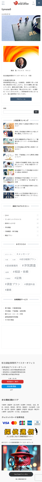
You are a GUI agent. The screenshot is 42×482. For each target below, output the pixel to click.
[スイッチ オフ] (33, 3)
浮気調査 (22, 227)
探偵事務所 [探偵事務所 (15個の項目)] (12, 265)
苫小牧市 (16, 405)
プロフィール (21, 99)
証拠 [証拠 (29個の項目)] (19, 278)
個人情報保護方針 (21, 479)
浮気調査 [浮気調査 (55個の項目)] (30, 265)
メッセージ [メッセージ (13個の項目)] (24, 253)
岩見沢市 (10, 412)
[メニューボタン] (3, 3)
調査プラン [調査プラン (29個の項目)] (13, 284)
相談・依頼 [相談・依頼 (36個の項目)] (21, 272)
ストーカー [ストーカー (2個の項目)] (9, 254)
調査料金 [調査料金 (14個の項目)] (30, 284)
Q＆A (22, 215)
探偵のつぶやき (22, 223)
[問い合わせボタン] (39, 3)
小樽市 (4, 412)
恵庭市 (10, 405)
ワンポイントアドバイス (22, 219)
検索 (4, 108)
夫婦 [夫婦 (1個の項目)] (14, 259)
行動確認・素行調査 (22, 231)
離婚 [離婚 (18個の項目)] (9, 289)
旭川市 (7, 409)
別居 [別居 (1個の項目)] (7, 259)
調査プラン (22, 235)
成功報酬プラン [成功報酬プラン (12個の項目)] (28, 259)
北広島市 (32, 407)
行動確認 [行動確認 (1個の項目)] (8, 278)
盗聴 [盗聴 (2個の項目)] (7, 272)
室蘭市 (18, 409)
